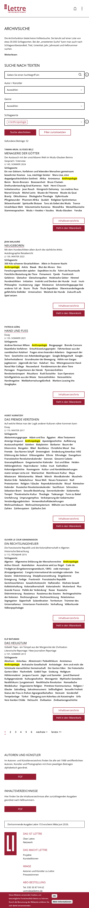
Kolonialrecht (53, 586)
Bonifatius (43, 448)
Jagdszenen (10, 362)
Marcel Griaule (12, 192)
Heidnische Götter (58, 277)
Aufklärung (70, 440)
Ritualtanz (32, 373)
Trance (76, 203)
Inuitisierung (26, 284)
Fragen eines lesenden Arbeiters (47, 352)
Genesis (48, 458)
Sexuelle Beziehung (34, 490)
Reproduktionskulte (51, 483)
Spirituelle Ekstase (32, 203)
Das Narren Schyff (24, 451)
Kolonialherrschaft (34, 586)
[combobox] (44, 90)
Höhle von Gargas (66, 359)
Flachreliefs (26, 671)
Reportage (51, 650)
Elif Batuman (11, 639)
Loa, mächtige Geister (38, 174)
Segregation (10, 600)
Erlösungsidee (36, 455)
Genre (7, 99)
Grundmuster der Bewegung (40, 359)
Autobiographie (12, 253)
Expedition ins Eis (47, 270)
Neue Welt (40, 479)
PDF (20, 776)
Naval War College (14, 366)
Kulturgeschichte (34, 678)
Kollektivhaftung (13, 586)
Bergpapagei (55, 345)
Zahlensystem (21, 508)
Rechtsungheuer (29, 597)
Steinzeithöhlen (46, 377)
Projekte (27, 854)
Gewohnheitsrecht (36, 582)
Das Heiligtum (15, 643)
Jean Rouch (28, 189)
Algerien (8, 561)
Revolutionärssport (14, 373)
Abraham (9, 660)
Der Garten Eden (57, 668)
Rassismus (29, 593)
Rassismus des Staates (49, 593)
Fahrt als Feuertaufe (69, 270)
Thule (35, 288)
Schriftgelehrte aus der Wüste (20, 377)
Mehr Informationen (62, 902)
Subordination (40, 600)
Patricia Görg (12, 326)
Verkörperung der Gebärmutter (57, 497)
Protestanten (11, 483)
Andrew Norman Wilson (17, 345)
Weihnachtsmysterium (37, 504)
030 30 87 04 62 (35, 887)
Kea (52, 362)
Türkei (25, 696)
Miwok (39, 476)
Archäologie (55, 664)
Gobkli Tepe (40, 671)
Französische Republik (54, 579)
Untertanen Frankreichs (36, 604)
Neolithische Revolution (49, 682)
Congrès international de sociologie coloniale (49, 572)
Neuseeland (32, 366)
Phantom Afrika (30, 199)
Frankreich (68, 274)
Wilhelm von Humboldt (64, 504)
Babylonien (42, 444)
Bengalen (23, 448)
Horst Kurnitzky (13, 415)
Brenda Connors (73, 345)
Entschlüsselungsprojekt (42, 348)
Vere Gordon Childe (14, 699)
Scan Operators (66, 373)
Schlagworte (11, 115)
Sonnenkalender (55, 490)
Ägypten (51, 437)
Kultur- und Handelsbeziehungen (59, 469)
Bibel (33, 448)
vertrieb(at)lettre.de (33, 890)
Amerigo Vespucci (13, 440)
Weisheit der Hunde (54, 291)
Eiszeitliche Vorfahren (15, 348)
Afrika (43, 178)
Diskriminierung (22, 575)
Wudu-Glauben (64, 210)
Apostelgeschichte (52, 440)
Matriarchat (37, 472)
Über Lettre (29, 838)
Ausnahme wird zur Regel (50, 565)
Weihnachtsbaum (13, 504)
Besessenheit (38, 182)
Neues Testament (58, 479)
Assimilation (28, 565)
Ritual (67, 483)
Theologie (44, 494)
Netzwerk (28, 842)
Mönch (48, 476)
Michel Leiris (28, 192)
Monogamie (51, 678)
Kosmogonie (33, 469)
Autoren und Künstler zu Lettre (38, 871)
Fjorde (56, 274)
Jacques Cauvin (30, 675)
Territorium (56, 600)
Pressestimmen (31, 874)
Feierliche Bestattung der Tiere (20, 274)
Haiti (46, 185)
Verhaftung (57, 604)
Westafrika (58, 206)
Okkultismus (20, 196)
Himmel (75, 277)
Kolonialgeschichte (14, 469)
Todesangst (57, 494)
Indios (43, 465)
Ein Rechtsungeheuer (21, 544)
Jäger (37, 284)
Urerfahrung (11, 497)
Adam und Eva (37, 437)
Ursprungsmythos (29, 497)
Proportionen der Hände (30, 369)
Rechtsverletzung (49, 597)
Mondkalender (62, 476)
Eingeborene (64, 575)
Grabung (53, 671)
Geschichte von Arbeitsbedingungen (31, 355)
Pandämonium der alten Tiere (57, 366)
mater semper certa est (16, 472)
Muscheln (77, 476)
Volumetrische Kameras (37, 206)
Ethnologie (61, 455)
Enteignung (10, 579)
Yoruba (78, 210)
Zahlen (8, 508)
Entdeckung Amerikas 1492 (66, 451)
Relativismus (67, 597)
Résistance (48, 284)
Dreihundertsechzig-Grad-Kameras (22, 185)
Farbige (23, 579)
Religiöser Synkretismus (63, 199)
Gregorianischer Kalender (39, 462)
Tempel (8, 494)
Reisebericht (27, 253)
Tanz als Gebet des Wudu (57, 203)
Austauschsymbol (13, 444)
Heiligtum (65, 671)
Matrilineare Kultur (56, 472)
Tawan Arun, (11, 149)
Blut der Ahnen (47, 267)
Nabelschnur (26, 479)
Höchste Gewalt (70, 582)
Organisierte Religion (31, 685)
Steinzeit (59, 692)
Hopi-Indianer (31, 465)
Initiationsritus (12, 189)
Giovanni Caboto (63, 458)
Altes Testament (66, 437)
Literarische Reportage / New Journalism (24, 650)
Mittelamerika (25, 476)
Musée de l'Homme (47, 192)
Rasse (52, 589)
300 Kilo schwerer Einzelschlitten (21, 263)
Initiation (28, 281)
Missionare (10, 476)
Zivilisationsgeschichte (65, 699)
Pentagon (9, 369)
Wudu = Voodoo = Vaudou (40, 210)
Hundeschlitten (12, 281)
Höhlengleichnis (13, 465)
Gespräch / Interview (15, 160)
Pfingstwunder (12, 199)
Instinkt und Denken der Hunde (52, 281)
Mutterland (69, 586)
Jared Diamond (71, 675)
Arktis (25, 267)
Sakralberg (20, 689)
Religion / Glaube (30, 483)
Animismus (54, 178)
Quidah (45, 199)
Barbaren (55, 444)
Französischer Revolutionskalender (23, 458)
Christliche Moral (60, 448)
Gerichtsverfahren (14, 582)
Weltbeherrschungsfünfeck (36, 380)
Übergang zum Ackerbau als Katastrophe (52, 696)
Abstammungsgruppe (15, 437)
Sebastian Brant (13, 490)
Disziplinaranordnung (44, 575)
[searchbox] (44, 90)
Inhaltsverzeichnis (68, 220)
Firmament (45, 274)
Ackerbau (21, 660)
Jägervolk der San (28, 362)
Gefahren (9, 277)
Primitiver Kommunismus (57, 685)
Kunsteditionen (30, 858)
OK (54, 896)
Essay (7, 334)
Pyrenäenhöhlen (54, 369)
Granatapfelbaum (13, 462)
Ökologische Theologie (41, 196)
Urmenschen (35, 291)
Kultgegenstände (13, 678)
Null (72, 479)
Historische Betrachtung (16, 551)
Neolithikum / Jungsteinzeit (19, 682)
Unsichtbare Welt (13, 206)
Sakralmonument (37, 689)
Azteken (29, 444)
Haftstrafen (54, 582)
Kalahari (43, 362)
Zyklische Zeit (38, 508)
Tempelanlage (11, 696)
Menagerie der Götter (21, 153)
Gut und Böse (62, 462)
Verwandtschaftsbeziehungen (48, 501)
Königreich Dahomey (48, 189)
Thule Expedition (49, 288)
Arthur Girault (11, 565)
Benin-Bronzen (21, 182)
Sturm (26, 288)
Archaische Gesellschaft (34, 664)
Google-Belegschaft (63, 355)
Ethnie (49, 455)
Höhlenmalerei (12, 675)
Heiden (75, 462)
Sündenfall (72, 692)
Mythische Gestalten (71, 678)
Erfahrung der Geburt (15, 455)
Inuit (74, 281)
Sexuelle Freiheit (74, 689)
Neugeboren (14, 246)
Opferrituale (61, 196)
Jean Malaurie (12, 241)
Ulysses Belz (26, 149)
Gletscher (22, 277)
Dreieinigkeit (43, 451)
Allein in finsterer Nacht (54, 263)
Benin (7, 182)
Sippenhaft (25, 600)
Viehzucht (32, 699)
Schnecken (72, 487)
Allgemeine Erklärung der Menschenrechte (38, 561)
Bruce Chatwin (55, 182)
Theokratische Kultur (25, 494)
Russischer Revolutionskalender (33, 487)
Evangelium (75, 455)
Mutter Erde (10, 479)
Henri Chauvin (58, 185)
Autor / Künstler (13, 83)
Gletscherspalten (38, 277)
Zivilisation (46, 699)
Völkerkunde (72, 604)
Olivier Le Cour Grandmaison (21, 539)
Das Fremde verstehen (21, 419)
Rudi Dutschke (48, 373)
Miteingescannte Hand (69, 362)
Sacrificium (58, 487)
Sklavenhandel (12, 203)
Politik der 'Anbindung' (34, 589)
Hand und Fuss (16, 331)
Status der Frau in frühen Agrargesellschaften (28, 692)
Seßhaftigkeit (55, 689)
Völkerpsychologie (14, 607)
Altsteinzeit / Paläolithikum (43, 660)
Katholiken (62, 465)
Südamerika (73, 490)
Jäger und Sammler (51, 675)
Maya (72, 472)
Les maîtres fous (69, 189)
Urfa (78, 696)
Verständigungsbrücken (17, 501)
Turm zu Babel (73, 494)
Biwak (33, 267)
